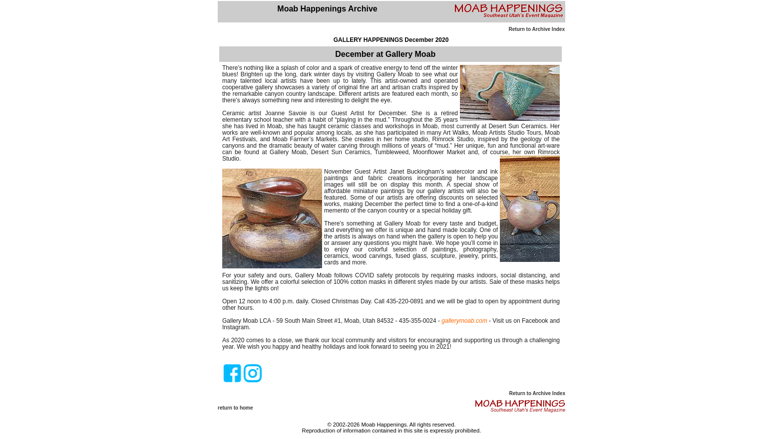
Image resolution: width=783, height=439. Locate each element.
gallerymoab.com (464, 320)
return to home (235, 408)
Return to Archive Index (537, 29)
